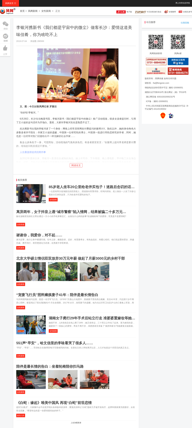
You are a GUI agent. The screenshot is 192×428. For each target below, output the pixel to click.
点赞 (5, 49)
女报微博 (172, 12)
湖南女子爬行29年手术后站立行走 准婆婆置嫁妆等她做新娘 (95, 318)
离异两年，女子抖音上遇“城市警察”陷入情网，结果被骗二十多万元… (71, 212)
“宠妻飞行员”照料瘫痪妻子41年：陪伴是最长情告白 (57, 295)
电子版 (122, 12)
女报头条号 (187, 12)
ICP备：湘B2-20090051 (157, 101)
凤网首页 (10, 3)
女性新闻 (46, 11)
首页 (22, 11)
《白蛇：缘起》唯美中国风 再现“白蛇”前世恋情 (54, 403)
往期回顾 (185, 23)
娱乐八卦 (20, 415)
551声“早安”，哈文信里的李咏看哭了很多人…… (54, 343)
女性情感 (20, 225)
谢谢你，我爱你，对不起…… (39, 235)
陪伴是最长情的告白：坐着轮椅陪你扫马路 (50, 366)
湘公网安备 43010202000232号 (160, 97)
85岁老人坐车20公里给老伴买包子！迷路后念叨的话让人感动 (97, 187)
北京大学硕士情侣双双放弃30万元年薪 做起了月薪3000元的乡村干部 (70, 258)
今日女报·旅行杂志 (148, 12)
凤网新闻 (33, 11)
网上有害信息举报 (183, 3)
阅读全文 (76, 165)
